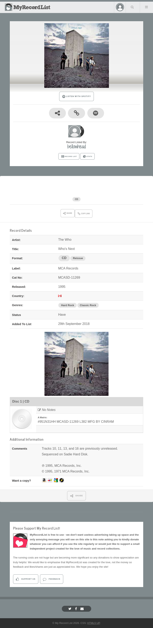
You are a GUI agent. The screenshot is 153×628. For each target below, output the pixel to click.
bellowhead (76, 146)
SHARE (76, 496)
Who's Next (88, 191)
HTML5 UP (93, 623)
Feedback (51, 579)
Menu (146, 7)
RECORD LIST (69, 156)
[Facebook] (76, 608)
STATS (87, 156)
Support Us (25, 579)
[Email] (82, 608)
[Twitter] (70, 608)
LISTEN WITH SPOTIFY (76, 96)
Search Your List (132, 7)
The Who (62, 191)
